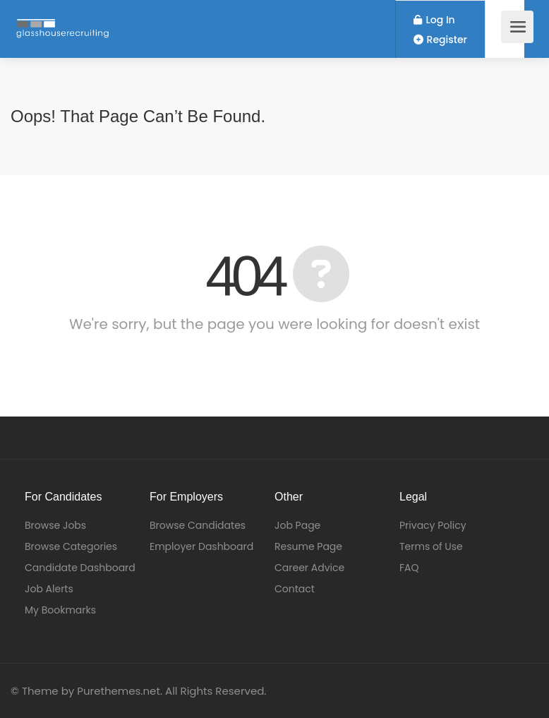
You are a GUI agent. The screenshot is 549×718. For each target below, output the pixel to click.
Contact (294, 589)
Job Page (297, 525)
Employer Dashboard (201, 546)
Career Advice (309, 568)
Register (440, 39)
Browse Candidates (198, 525)
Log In (434, 20)
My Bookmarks (60, 610)
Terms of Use (431, 546)
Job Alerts (49, 589)
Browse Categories (71, 546)
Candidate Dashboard (80, 568)
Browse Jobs (55, 525)
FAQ (409, 568)
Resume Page (308, 546)
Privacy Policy (432, 525)
